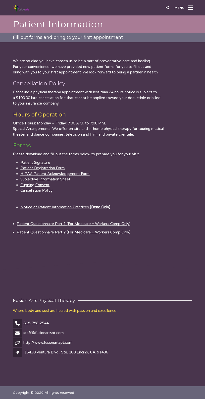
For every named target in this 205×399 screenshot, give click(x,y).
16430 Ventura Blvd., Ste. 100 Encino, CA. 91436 (66, 352)
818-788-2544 (36, 323)
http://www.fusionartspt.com (47, 342)
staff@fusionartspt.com (43, 333)
